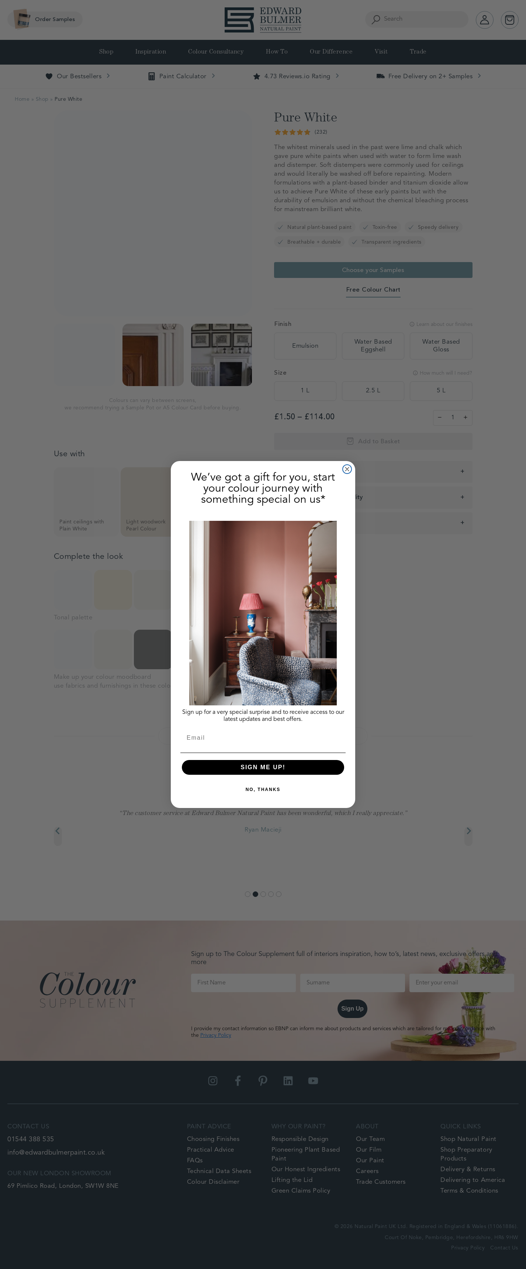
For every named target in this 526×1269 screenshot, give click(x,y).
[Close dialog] (347, 469)
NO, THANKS (263, 789)
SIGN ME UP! (263, 767)
